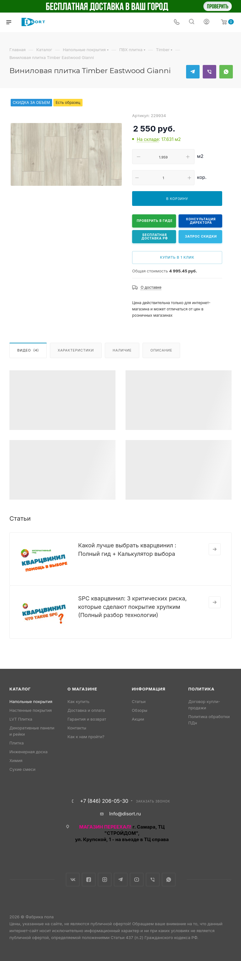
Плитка (16, 742)
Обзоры (139, 710)
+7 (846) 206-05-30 (104, 800)
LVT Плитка (20, 719)
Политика (201, 688)
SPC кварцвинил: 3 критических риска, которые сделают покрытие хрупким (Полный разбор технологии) (132, 606)
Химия (15, 760)
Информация (148, 688)
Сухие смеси (22, 769)
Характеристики (76, 350)
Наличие (122, 350)
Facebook (88, 879)
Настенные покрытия (30, 710)
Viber (209, 71)
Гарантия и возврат (86, 719)
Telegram (193, 71)
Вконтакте (72, 879)
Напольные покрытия (30, 701)
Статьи (139, 701)
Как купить (78, 701)
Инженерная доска (28, 751)
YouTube (136, 879)
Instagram (104, 879)
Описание (161, 350)
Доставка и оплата (86, 710)
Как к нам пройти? (85, 736)
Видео (28, 350)
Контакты (76, 727)
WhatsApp (226, 71)
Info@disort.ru (125, 814)
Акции (138, 719)
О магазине (82, 688)
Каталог (20, 688)
